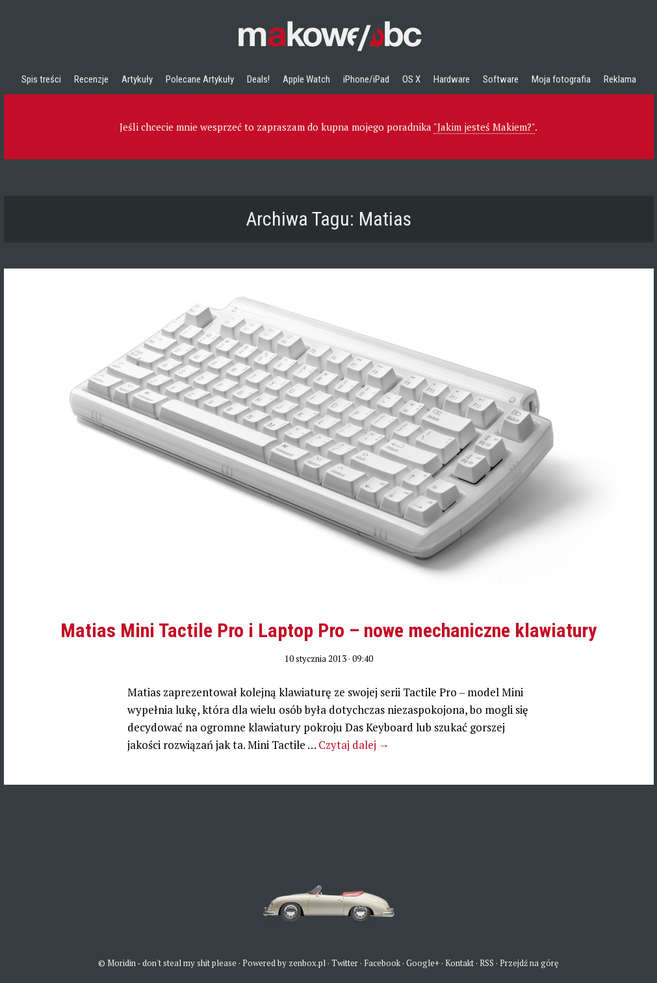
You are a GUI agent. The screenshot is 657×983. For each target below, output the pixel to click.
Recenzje (91, 79)
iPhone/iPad (366, 79)
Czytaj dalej (354, 744)
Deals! (258, 79)
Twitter (344, 963)
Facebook (382, 963)
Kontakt (459, 963)
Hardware (451, 79)
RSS (487, 963)
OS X (411, 79)
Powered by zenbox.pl (284, 963)
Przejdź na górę (529, 963)
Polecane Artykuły (200, 79)
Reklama (620, 79)
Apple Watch (306, 79)
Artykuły (137, 79)
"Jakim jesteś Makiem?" (484, 126)
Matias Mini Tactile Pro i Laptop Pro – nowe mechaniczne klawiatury (328, 630)
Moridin (121, 963)
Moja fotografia (561, 79)
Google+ (422, 963)
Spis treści (41, 79)
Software (501, 79)
